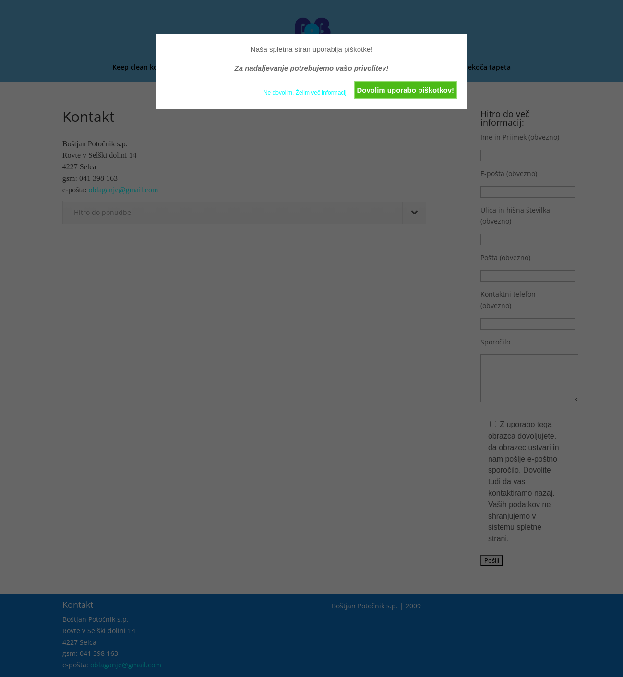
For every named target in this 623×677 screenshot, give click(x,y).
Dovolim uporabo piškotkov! (405, 90)
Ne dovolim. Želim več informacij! (306, 92)
